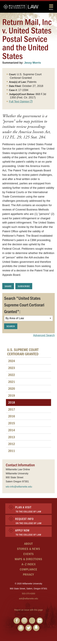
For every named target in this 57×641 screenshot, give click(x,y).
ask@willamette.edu (28, 598)
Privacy (28, 574)
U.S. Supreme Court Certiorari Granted (22, 351)
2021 (11, 381)
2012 (11, 444)
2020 (11, 388)
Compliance (28, 569)
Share (8, 286)
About (28, 543)
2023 (11, 368)
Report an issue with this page (28, 610)
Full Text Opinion (19, 101)
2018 (11, 402)
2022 (11, 374)
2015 (11, 423)
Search (11, 326)
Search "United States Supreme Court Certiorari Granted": (24, 304)
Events (28, 554)
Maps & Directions (28, 559)
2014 (11, 430)
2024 (11, 361)
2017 (11, 409)
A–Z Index (29, 564)
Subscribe (24, 286)
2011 (11, 450)
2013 (11, 437)
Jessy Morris (32, 62)
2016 (11, 416)
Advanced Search (44, 335)
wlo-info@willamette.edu (19, 486)
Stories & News (28, 549)
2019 (11, 395)
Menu (51, 7)
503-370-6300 (28, 593)
